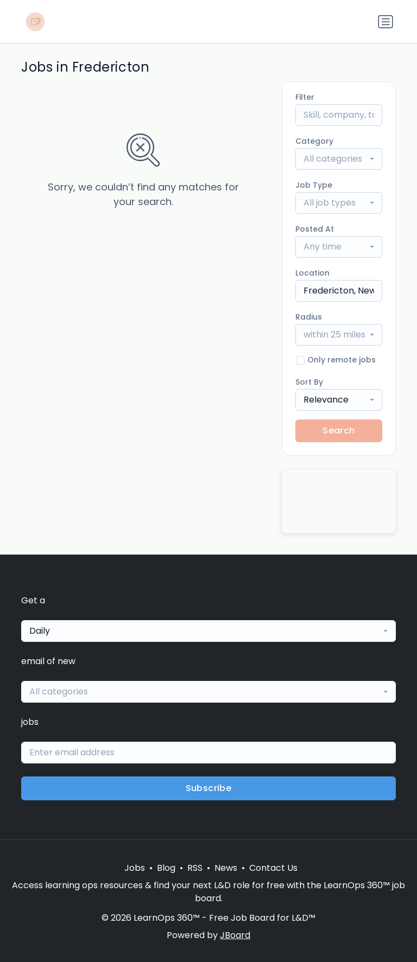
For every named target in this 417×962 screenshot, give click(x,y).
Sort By (309, 382)
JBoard (235, 935)
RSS (195, 868)
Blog (166, 868)
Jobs (134, 868)
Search (339, 430)
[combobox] (338, 159)
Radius (308, 316)
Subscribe (209, 788)
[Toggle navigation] (385, 21)
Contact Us (273, 868)
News (225, 868)
